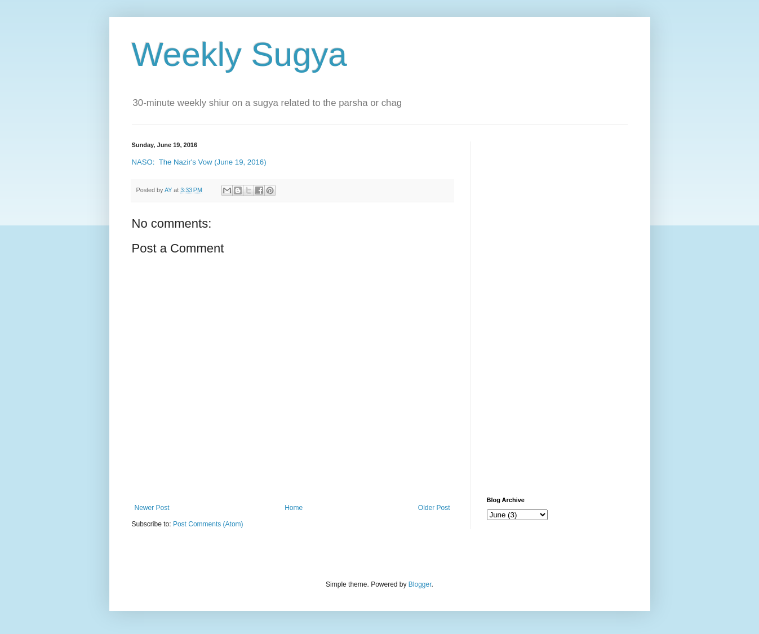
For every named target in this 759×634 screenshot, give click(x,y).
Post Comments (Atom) (208, 524)
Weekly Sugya (239, 54)
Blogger (420, 584)
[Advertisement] (557, 310)
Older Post (434, 508)
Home (294, 508)
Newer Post (152, 508)
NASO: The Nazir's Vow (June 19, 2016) (199, 162)
